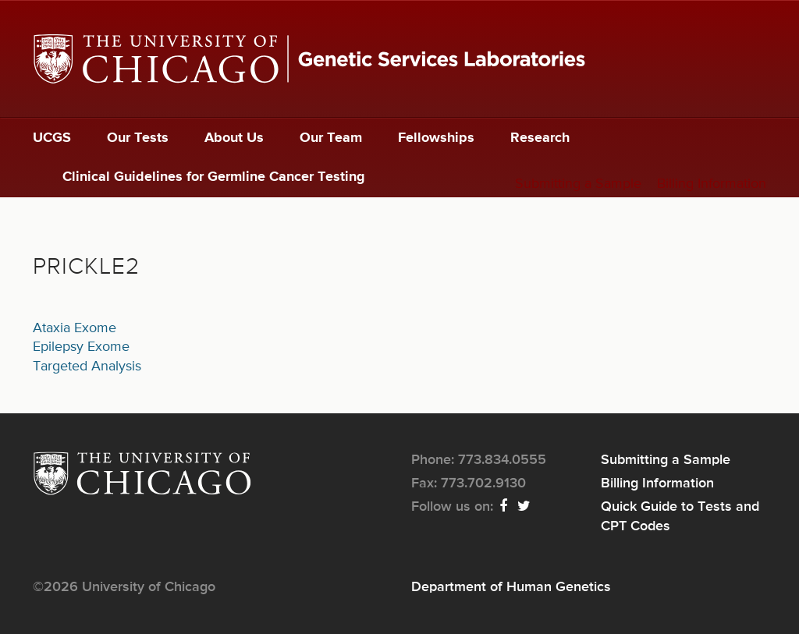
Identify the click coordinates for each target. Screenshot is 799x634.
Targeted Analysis (87, 367)
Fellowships (436, 138)
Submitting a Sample (578, 184)
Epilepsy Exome (81, 347)
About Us (234, 138)
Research (540, 138)
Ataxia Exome (74, 328)
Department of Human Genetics (511, 587)
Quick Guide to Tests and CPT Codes (680, 516)
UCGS (52, 138)
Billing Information (711, 184)
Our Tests (138, 138)
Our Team (331, 138)
